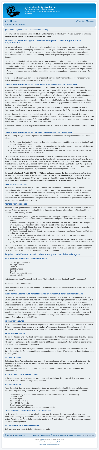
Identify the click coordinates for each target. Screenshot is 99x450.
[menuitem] (7, 21)
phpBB (43, 439)
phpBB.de (57, 442)
